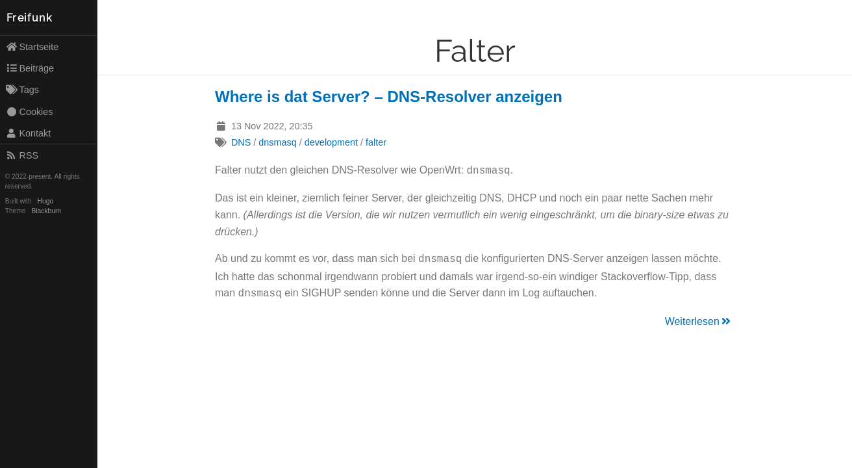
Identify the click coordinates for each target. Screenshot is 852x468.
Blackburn (47, 210)
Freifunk (29, 18)
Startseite (32, 47)
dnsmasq (277, 142)
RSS (22, 155)
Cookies (29, 112)
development (331, 142)
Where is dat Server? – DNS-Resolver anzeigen (388, 96)
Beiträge (30, 68)
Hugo (45, 201)
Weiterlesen (699, 317)
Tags (22, 89)
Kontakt (28, 133)
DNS (241, 142)
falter (376, 142)
